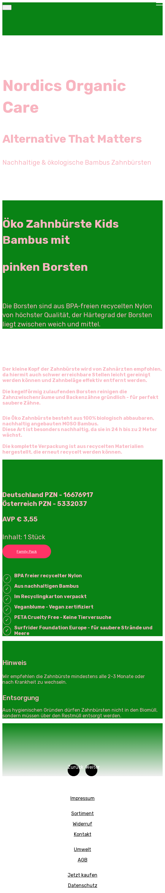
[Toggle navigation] (7, 7)
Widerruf (82, 824)
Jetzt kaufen (82, 875)
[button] (74, 770)
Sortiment (82, 813)
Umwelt (82, 849)
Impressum (82, 798)
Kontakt (82, 834)
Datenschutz (82, 885)
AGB (83, 860)
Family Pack (27, 551)
